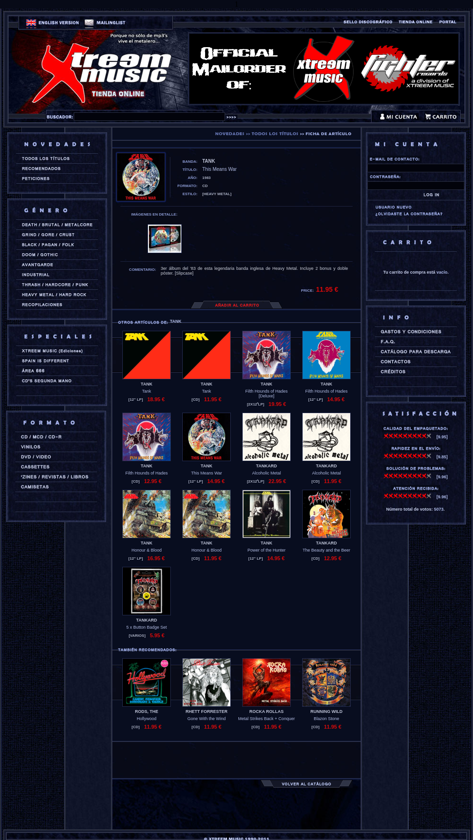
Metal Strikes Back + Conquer (266, 718)
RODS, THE (146, 711)
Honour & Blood (146, 550)
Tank (146, 391)
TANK (146, 384)
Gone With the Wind (206, 718)
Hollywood (147, 718)
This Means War (206, 473)
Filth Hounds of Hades (326, 391)
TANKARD (266, 466)
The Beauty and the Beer (326, 550)
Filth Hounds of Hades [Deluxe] (266, 393)
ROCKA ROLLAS (266, 711)
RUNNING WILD (326, 711)
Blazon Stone (326, 718)
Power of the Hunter (266, 550)
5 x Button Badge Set (146, 627)
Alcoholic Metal (266, 473)
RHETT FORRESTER (206, 711)
